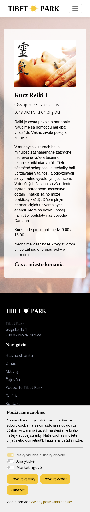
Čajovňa (13, 379)
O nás (11, 363)
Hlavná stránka (19, 355)
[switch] (10, 461)
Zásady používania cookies (52, 502)
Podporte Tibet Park (24, 387)
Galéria (12, 395)
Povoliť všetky (22, 479)
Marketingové (29, 467)
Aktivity (12, 371)
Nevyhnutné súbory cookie (40, 455)
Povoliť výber (55, 479)
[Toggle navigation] (75, 8)
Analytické (25, 461)
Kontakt (13, 403)
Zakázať (17, 490)
